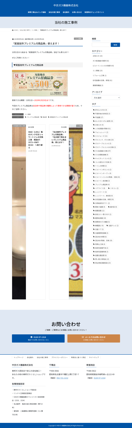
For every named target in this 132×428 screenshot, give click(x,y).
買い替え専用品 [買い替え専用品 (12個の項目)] (102, 259)
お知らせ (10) (97, 56)
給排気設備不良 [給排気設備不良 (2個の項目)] (101, 248)
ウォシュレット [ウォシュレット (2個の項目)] (101, 132)
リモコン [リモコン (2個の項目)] (114, 188)
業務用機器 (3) (98, 85)
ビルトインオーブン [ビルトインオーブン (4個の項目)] (103, 173)
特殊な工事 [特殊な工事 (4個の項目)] (100, 244)
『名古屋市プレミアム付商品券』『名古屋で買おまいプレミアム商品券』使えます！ (58, 137)
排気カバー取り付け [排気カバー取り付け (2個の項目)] (103, 214)
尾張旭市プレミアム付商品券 (59, 117)
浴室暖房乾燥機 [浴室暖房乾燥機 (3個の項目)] (101, 233)
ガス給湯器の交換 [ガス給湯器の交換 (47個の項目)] (103, 151)
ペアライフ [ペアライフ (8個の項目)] (100, 188)
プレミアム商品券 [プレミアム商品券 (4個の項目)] (102, 184)
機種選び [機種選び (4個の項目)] (99, 225)
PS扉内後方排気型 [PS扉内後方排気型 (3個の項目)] (102, 114)
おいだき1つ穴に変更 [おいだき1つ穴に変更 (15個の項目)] (104, 121)
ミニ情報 (78, 39)
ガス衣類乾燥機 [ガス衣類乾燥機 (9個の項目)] (101, 155)
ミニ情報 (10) (97, 70)
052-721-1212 (62, 377)
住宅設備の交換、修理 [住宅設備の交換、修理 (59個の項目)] (104, 199)
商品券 (45, 117)
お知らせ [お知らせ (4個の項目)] (99, 125)
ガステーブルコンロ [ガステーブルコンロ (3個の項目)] (103, 143)
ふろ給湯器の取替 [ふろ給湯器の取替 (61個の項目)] (103, 128)
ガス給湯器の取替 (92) (101, 61)
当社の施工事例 (42, 357)
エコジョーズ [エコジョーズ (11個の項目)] (101, 136)
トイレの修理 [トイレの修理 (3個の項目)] (101, 166)
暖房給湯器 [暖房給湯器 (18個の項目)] (100, 218)
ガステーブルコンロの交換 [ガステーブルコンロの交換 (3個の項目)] (105, 147)
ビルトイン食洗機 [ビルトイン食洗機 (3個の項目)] (102, 181)
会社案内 (30, 357)
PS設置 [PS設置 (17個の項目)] (99, 117)
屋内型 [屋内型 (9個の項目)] (113, 207)
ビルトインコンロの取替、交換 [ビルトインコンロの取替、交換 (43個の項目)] (107, 177)
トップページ (18, 357)
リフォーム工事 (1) (99, 75)
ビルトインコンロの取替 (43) (103, 65)
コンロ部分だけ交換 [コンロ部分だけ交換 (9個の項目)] (103, 162)
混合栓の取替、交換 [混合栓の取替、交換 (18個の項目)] (103, 240)
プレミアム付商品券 (33, 117)
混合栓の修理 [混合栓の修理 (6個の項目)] (101, 237)
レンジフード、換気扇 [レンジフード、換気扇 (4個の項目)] (104, 196)
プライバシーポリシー (59, 357)
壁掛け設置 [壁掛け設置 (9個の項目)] (100, 207)
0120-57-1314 (99, 377)
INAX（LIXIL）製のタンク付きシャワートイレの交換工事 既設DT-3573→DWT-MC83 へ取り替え (35, 139)
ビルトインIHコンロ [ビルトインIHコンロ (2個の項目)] (103, 169)
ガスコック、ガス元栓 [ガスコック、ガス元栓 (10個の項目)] (104, 140)
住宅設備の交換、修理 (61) (102, 80)
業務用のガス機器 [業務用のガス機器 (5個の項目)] (102, 222)
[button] (38, 338)
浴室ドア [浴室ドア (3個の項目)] (99, 229)
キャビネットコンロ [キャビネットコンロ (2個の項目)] (103, 158)
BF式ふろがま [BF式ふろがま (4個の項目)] (101, 110)
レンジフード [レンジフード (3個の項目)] (101, 192)
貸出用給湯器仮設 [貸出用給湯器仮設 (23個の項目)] (103, 263)
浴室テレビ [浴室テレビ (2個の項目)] (114, 225)
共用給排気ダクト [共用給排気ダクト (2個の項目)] (102, 203)
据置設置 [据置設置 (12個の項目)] (99, 211)
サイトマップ (94, 357)
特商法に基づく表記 (78, 357)
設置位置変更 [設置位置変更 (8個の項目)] (101, 255)
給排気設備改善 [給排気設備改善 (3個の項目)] (101, 252)
